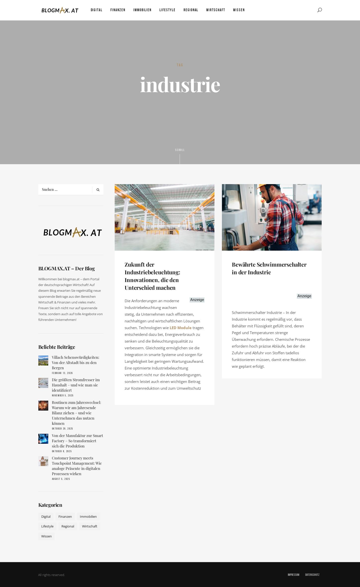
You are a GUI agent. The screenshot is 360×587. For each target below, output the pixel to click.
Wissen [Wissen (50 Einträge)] (46, 536)
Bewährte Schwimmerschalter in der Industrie (269, 268)
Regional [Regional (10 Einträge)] (67, 526)
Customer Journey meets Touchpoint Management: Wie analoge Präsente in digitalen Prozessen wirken (77, 465)
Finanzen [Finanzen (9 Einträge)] (65, 516)
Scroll (180, 156)
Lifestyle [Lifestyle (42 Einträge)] (47, 526)
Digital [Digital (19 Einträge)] (46, 516)
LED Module (181, 327)
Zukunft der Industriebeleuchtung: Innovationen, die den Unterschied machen (152, 276)
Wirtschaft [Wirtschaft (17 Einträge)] (89, 526)
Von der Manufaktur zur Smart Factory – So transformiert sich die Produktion (77, 440)
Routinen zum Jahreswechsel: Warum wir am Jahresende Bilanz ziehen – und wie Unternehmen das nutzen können (76, 413)
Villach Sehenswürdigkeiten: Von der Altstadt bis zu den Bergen (75, 362)
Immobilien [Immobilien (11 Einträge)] (88, 516)
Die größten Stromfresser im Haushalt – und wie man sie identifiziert (76, 385)
